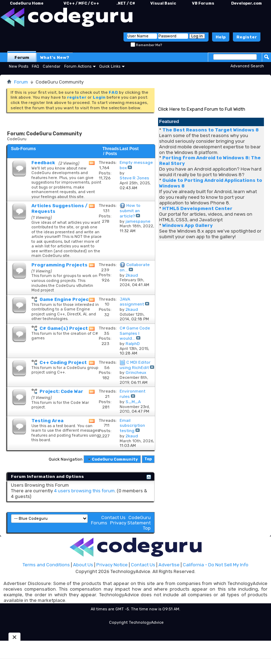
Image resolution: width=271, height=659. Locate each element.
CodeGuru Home (26, 3)
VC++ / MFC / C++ (81, 3)
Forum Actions (77, 66)
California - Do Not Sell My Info (215, 564)
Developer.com (246, 3)
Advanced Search (247, 66)
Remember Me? (146, 45)
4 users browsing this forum (84, 490)
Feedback (43, 162)
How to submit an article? (130, 210)
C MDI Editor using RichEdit (135, 365)
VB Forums (203, 3)
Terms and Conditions (46, 564)
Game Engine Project (65, 299)
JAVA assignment (132, 302)
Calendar (51, 66)
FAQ (35, 66)
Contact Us (113, 517)
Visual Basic (163, 3)
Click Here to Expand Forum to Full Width (201, 109)
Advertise (169, 564)
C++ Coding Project (63, 362)
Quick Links (109, 66)
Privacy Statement (130, 522)
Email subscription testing (132, 425)
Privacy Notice (112, 564)
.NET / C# (125, 3)
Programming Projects (59, 264)
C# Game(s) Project (64, 328)
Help (221, 37)
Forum (21, 57)
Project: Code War (61, 391)
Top (148, 459)
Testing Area (47, 420)
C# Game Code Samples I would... (135, 333)
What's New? (54, 57)
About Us (83, 564)
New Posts (18, 66)
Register (246, 37)
